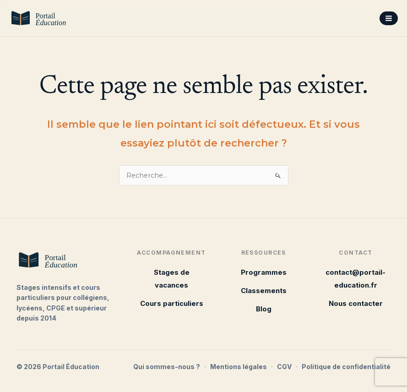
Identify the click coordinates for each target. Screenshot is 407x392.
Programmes (264, 272)
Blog (263, 309)
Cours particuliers (171, 303)
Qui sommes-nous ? (166, 366)
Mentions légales (238, 366)
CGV (284, 366)
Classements (264, 290)
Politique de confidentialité (346, 366)
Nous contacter (356, 303)
